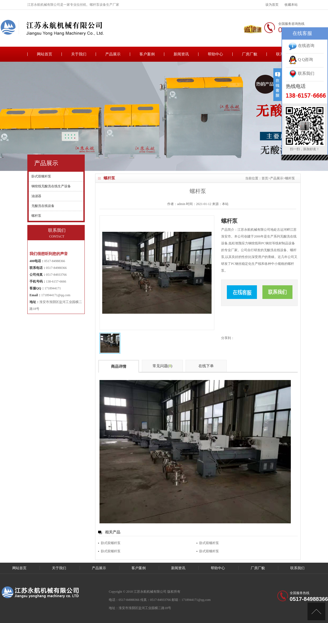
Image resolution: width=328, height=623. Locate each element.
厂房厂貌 (249, 54)
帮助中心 (215, 54)
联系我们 (297, 568)
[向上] (316, 611)
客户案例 (147, 54)
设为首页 (272, 5)
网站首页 (44, 54)
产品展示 (113, 54)
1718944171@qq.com (56, 295)
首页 (265, 178)
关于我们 (78, 54)
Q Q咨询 (301, 59)
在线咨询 (301, 45)
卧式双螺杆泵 (111, 543)
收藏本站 (291, 5)
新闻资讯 (181, 54)
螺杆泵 (290, 178)
